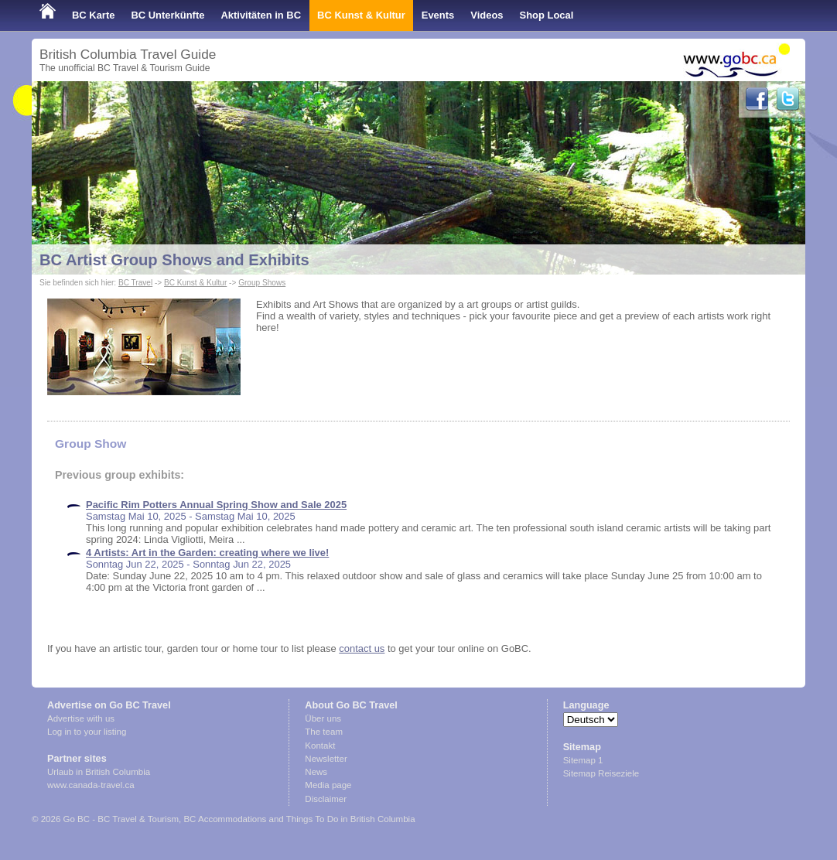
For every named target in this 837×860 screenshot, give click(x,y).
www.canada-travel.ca (91, 785)
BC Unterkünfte (167, 15)
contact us (361, 648)
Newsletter (326, 758)
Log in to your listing (86, 731)
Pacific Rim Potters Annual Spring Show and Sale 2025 (216, 504)
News (316, 771)
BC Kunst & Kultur (361, 15)
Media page (328, 785)
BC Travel (135, 282)
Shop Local (547, 15)
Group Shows (261, 282)
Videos (486, 15)
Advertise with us (80, 718)
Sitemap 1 (583, 760)
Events (438, 15)
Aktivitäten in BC (260, 15)
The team (324, 731)
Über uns (323, 718)
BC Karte (93, 15)
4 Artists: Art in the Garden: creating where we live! (207, 552)
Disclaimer (326, 799)
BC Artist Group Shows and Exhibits (174, 259)
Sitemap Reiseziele (601, 773)
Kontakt (320, 745)
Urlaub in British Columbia (98, 771)
